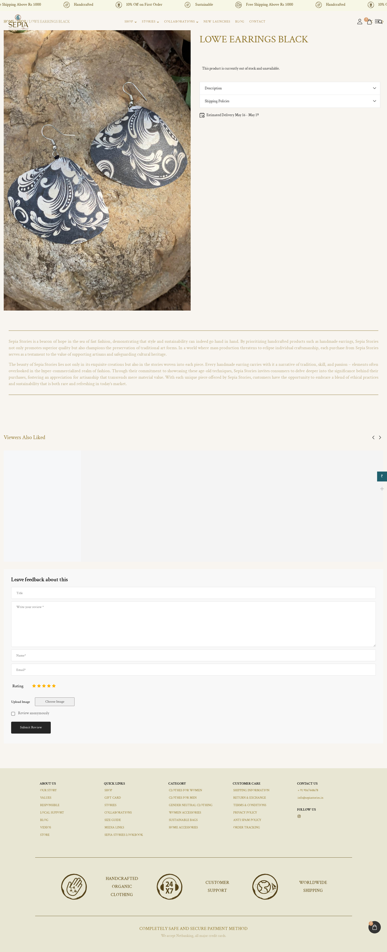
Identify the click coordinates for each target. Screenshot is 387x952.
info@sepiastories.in (310, 798)
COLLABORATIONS (181, 22)
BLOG (239, 22)
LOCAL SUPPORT (52, 813)
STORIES (150, 22)
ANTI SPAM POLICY (247, 820)
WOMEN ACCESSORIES (185, 813)
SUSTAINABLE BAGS (183, 820)
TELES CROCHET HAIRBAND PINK (32, 549)
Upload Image (20, 702)
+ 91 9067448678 (308, 790)
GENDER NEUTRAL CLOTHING (190, 805)
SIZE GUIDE (112, 820)
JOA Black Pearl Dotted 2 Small (90, 549)
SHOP (131, 22)
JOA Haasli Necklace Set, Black (217, 549)
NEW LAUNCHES (217, 22)
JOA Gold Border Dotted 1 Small (282, 549)
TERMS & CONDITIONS (249, 805)
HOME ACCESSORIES (183, 827)
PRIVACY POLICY (245, 813)
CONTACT (257, 22)
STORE (45, 835)
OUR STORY (48, 790)
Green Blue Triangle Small (150, 549)
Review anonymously (33, 713)
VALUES (45, 798)
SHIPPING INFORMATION (251, 790)
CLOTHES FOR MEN (183, 798)
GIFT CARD (112, 798)
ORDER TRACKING (246, 827)
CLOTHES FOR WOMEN (185, 790)
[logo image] (18, 21)
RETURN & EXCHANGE (249, 798)
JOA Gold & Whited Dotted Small (347, 549)
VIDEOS (45, 827)
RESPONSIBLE (49, 805)
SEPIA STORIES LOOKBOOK (123, 835)
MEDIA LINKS (114, 827)
